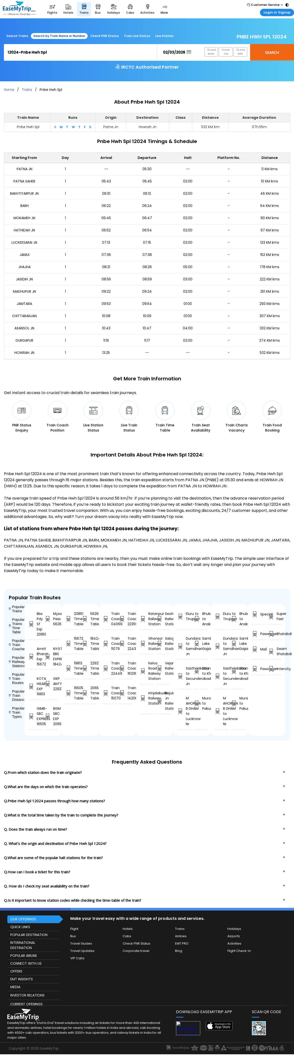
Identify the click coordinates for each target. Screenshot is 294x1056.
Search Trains (17, 36)
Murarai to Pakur (200, 703)
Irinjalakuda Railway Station (146, 698)
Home (9, 89)
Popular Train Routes (16, 678)
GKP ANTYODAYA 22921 (51, 683)
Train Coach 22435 (125, 643)
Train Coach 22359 (125, 618)
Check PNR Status (104, 36)
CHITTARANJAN (24, 315)
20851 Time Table (72, 618)
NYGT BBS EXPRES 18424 (51, 656)
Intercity (275, 669)
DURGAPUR (24, 340)
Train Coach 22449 (109, 668)
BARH (24, 205)
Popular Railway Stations (16, 661)
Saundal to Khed (200, 671)
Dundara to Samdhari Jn (184, 646)
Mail (258, 649)
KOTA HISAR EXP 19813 (35, 686)
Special (258, 614)
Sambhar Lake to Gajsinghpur (200, 643)
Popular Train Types (16, 712)
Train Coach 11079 (109, 643)
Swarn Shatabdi (275, 651)
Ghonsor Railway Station (146, 643)
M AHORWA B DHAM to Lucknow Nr (184, 711)
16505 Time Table (72, 693)
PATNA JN (24, 169)
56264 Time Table (88, 618)
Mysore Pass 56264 (51, 618)
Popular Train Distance (16, 695)
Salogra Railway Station (163, 643)
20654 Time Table (88, 693)
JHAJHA (24, 266)
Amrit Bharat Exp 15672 (35, 656)
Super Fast (275, 616)
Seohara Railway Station (163, 618)
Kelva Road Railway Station (146, 671)
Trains (27, 89)
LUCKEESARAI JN (24, 242)
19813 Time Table (72, 668)
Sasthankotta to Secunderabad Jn (184, 676)
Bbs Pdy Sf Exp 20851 (35, 624)
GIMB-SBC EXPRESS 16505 (35, 716)
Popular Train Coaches (16, 644)
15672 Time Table (72, 643)
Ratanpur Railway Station (146, 618)
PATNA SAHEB (24, 181)
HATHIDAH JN (24, 230)
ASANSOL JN (24, 328)
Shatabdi (275, 634)
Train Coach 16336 (125, 668)
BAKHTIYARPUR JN (24, 193)
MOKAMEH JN (24, 218)
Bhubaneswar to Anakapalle (200, 618)
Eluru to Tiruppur (184, 616)
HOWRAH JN (24, 352)
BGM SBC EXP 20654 (51, 716)
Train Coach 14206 (125, 693)
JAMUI (24, 254)
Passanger (258, 669)
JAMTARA (24, 303)
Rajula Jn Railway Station (163, 701)
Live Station (164, 36)
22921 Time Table (88, 668)
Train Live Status (137, 36)
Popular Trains (16, 609)
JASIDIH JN (24, 279)
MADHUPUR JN (24, 291)
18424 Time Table (88, 643)
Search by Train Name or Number (59, 36)
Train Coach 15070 (109, 693)
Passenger (258, 634)
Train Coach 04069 (109, 618)
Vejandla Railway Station (163, 668)
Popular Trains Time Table (16, 625)
